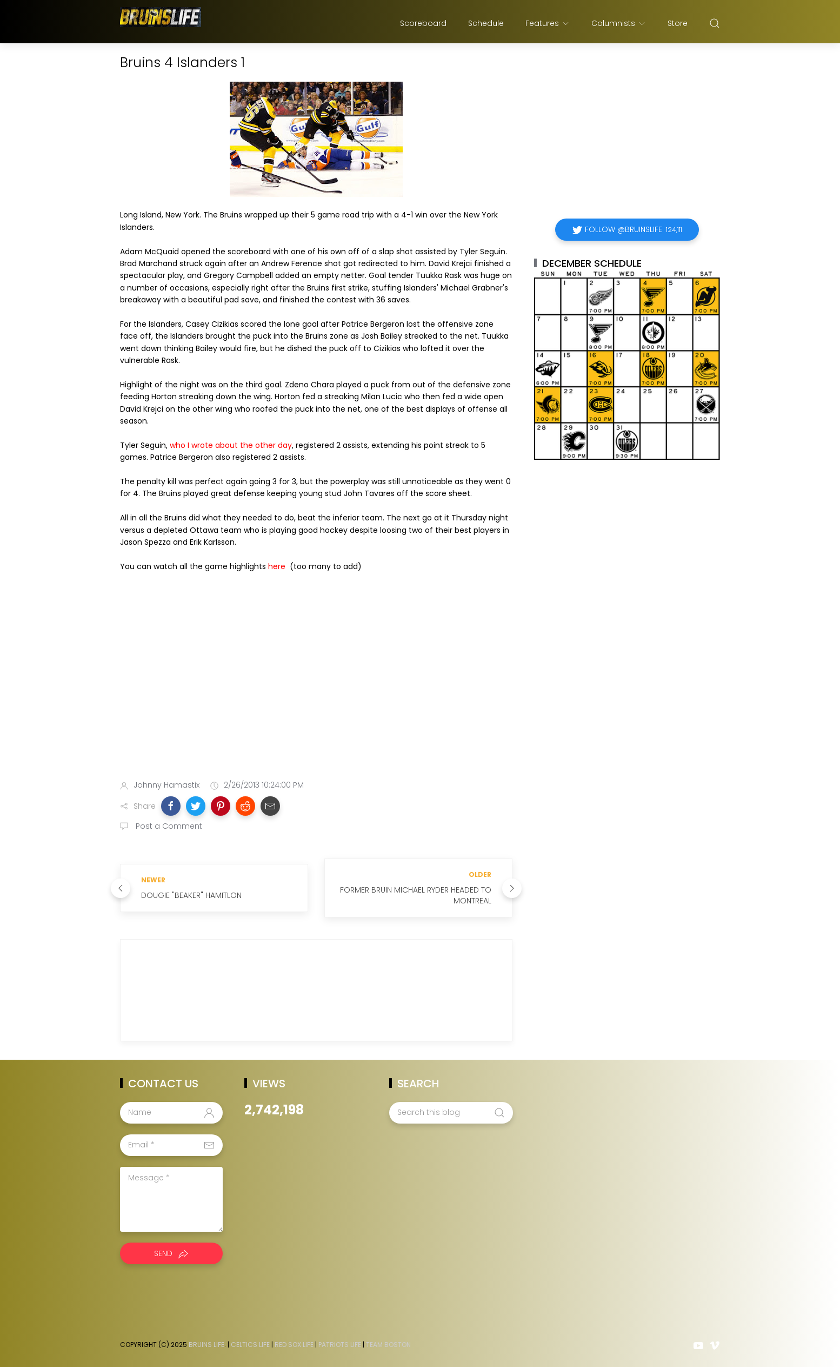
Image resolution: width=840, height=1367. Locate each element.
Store (678, 23)
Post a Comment (168, 826)
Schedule (486, 23)
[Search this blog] (450, 1113)
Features (547, 23)
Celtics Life (250, 1344)
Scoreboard (423, 23)
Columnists (618, 23)
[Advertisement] (316, 686)
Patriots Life (339, 1344)
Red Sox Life (294, 1344)
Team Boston (388, 1344)
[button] (171, 806)
